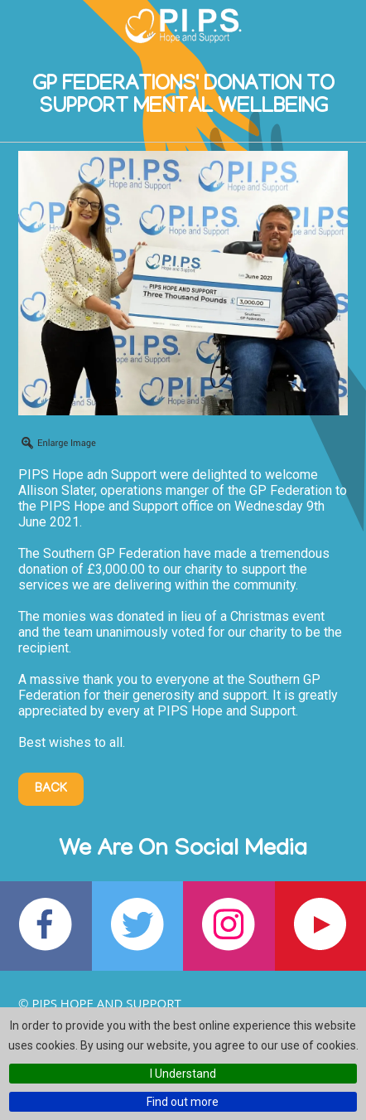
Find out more (183, 1101)
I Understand (183, 1073)
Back (51, 789)
